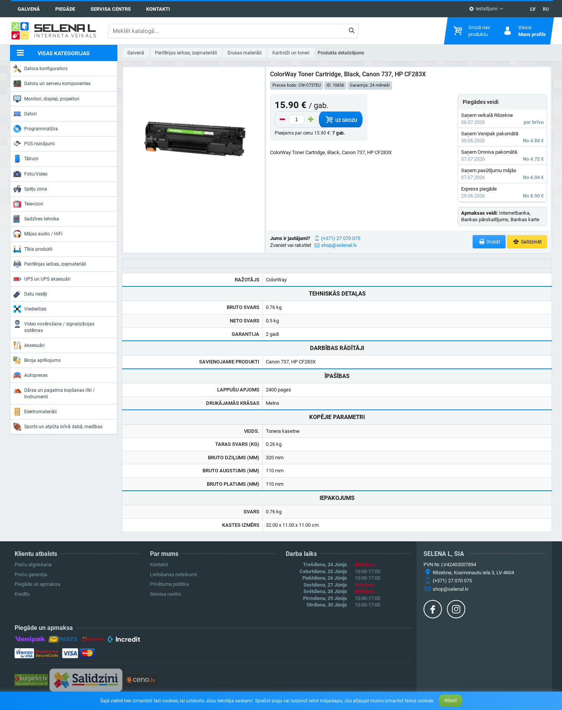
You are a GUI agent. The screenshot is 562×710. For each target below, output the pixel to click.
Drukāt (489, 241)
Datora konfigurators (40, 68)
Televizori (28, 204)
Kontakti (158, 9)
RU (546, 9)
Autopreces (30, 375)
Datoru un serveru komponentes (52, 83)
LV (533, 9)
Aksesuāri (28, 345)
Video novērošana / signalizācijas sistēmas (53, 326)
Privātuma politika (169, 584)
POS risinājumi (34, 143)
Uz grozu (340, 119)
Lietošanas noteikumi (173, 574)
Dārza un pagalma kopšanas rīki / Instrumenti (54, 392)
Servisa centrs (111, 9)
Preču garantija (31, 574)
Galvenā (29, 9)
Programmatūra (35, 129)
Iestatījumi (483, 9)
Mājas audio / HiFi (38, 234)
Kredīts (22, 594)
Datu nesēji (30, 294)
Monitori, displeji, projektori (46, 99)
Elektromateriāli (35, 412)
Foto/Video (30, 174)
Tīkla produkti (33, 249)
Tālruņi (25, 159)
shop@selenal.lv (339, 245)
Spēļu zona (30, 189)
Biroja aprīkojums (37, 360)
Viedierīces (29, 309)
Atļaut (450, 700)
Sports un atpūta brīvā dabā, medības (57, 427)
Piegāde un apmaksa (37, 584)
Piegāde (65, 9)
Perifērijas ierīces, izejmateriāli (49, 264)
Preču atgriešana (33, 564)
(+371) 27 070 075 (340, 238)
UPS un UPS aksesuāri (42, 279)
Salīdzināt (527, 241)
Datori (25, 114)
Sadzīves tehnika (36, 219)
